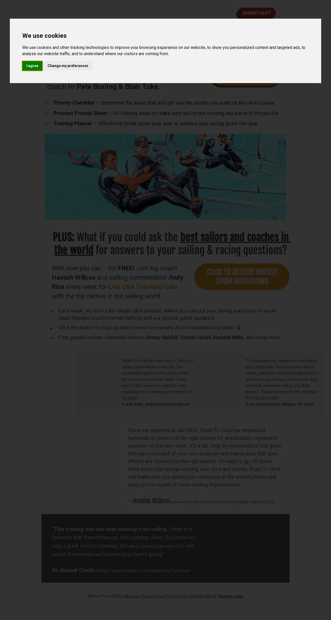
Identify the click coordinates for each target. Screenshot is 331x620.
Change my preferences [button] (68, 66)
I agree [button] (32, 66)
